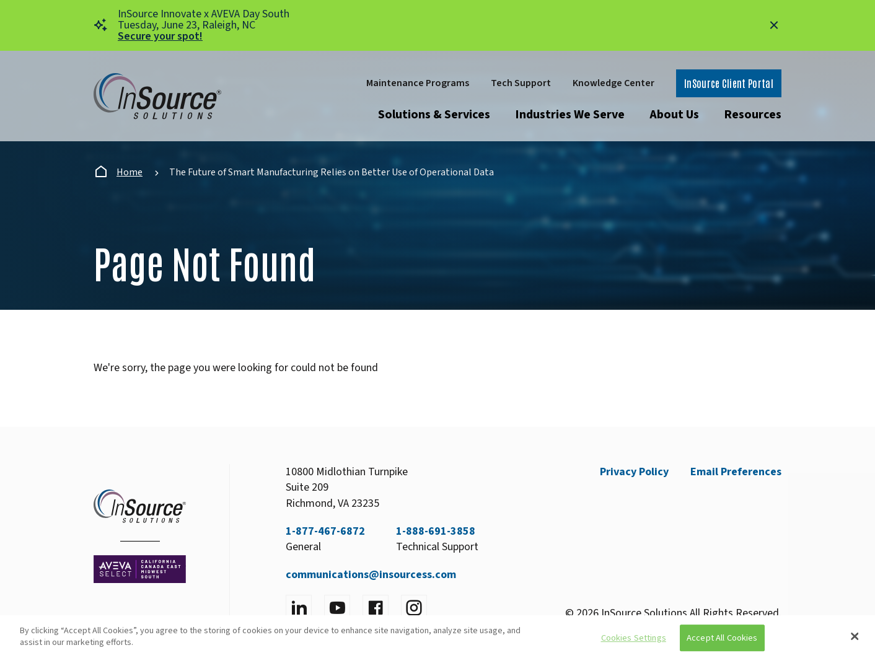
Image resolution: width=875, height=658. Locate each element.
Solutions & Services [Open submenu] (434, 115)
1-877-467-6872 (325, 531)
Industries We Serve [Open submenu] (570, 115)
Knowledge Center (613, 83)
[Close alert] (774, 25)
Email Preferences (735, 472)
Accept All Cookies (722, 637)
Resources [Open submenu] (752, 115)
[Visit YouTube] (337, 608)
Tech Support (521, 83)
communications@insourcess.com (371, 574)
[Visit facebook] (376, 608)
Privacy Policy (634, 472)
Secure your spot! (160, 36)
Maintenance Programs (417, 83)
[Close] (854, 636)
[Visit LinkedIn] (299, 608)
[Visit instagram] (414, 608)
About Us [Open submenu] (674, 115)
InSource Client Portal (728, 83)
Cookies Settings (633, 637)
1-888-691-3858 (435, 531)
